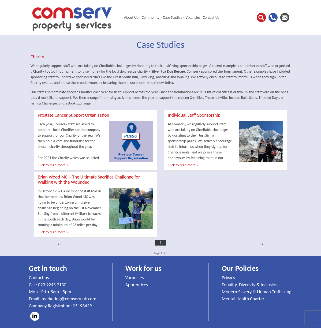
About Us (131, 17)
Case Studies (172, 17)
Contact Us (211, 17)
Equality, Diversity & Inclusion (250, 284)
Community (151, 17)
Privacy (228, 277)
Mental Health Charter (243, 299)
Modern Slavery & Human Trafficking (256, 291)
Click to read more (51, 165)
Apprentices (136, 284)
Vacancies (193, 17)
